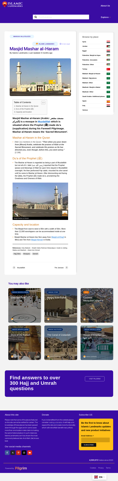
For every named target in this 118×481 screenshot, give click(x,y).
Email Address (87, 436)
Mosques (26, 254)
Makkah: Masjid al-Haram (20, 292)
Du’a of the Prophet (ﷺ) (25, 109)
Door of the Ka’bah (20, 335)
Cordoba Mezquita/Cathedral (93, 299)
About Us (105, 5)
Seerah (35, 254)
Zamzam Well (18, 297)
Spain (86, 292)
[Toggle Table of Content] (42, 103)
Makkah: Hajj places (21, 36)
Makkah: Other (53, 292)
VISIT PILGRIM (94, 379)
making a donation (56, 422)
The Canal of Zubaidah (59, 335)
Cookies (93, 468)
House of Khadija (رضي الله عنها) (95, 336)
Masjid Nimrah (37, 240)
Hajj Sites (17, 254)
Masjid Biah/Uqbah (56, 297)
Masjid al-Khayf (57, 237)
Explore (106, 17)
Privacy (101, 468)
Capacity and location (24, 112)
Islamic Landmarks (45, 44)
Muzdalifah (44, 121)
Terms (108, 468)
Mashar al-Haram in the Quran (27, 106)
